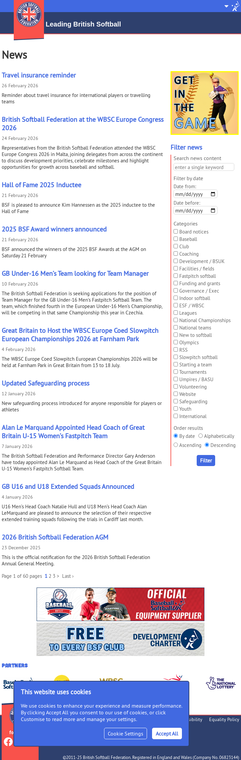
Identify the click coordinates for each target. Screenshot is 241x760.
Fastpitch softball (197, 276)
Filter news (186, 147)
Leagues (188, 313)
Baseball (188, 239)
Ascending (190, 445)
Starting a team (195, 364)
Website (187, 394)
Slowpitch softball (198, 357)
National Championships (205, 320)
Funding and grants (199, 283)
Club (184, 246)
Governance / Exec (199, 291)
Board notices (193, 232)
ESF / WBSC (191, 305)
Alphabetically (219, 436)
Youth (185, 409)
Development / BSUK (202, 261)
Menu (6, 3)
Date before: (187, 203)
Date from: (185, 186)
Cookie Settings (125, 733)
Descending (223, 445)
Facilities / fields (196, 268)
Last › (68, 576)
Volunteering (193, 387)
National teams (195, 327)
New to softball (195, 335)
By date (187, 436)
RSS (183, 350)
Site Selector (232, 6)
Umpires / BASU (196, 379)
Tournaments (192, 372)
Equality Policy (224, 719)
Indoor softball (194, 298)
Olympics (189, 342)
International (192, 416)
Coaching (189, 254)
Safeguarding (193, 401)
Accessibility (189, 719)
